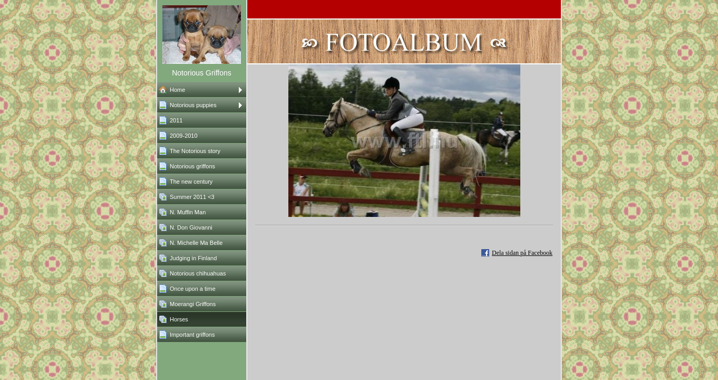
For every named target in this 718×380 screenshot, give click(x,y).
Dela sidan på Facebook (522, 252)
